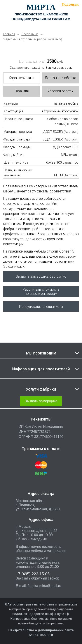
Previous (10, 48)
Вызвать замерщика (41, 401)
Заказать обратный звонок (37, 578)
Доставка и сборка (60, 78)
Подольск (70, 4)
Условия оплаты (60, 91)
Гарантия (22, 91)
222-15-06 (33, 574)
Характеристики (21, 78)
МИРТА (41, 7)
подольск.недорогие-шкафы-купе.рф (40, 614)
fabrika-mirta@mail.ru (44, 586)
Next (68, 48)
